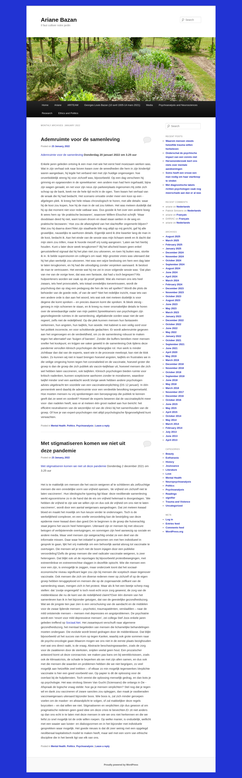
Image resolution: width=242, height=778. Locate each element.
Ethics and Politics (68, 113)
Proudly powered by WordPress (121, 764)
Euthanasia (172, 457)
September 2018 (175, 376)
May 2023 (171, 308)
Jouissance (172, 465)
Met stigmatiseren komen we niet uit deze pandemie (73, 466)
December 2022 (175, 320)
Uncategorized (174, 505)
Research (47, 113)
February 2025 (174, 244)
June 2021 (172, 348)
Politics (71, 425)
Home (45, 105)
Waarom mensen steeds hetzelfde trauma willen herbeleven (180, 145)
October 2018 (173, 372)
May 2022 (171, 332)
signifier (170, 497)
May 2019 (171, 356)
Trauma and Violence (178, 501)
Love (168, 473)
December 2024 (175, 252)
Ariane (57, 105)
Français (182, 214)
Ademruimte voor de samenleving (80, 139)
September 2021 (175, 344)
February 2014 (174, 427)
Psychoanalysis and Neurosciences (178, 105)
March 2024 (172, 280)
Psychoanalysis (84, 425)
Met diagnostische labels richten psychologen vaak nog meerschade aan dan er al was (183, 189)
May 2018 (171, 384)
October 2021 (173, 340)
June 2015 (172, 404)
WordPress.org (174, 531)
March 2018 (172, 388)
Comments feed (175, 527)
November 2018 (175, 368)
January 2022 (173, 336)
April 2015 (171, 412)
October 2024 (173, 260)
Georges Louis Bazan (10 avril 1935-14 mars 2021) (112, 105)
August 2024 (173, 268)
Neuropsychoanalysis (178, 481)
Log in (169, 519)
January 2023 (173, 316)
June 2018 (172, 380)
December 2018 (175, 364)
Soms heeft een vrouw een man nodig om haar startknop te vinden (183, 176)
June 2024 (172, 272)
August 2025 (173, 236)
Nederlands (183, 206)
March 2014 (172, 424)
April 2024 (171, 276)
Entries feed (173, 523)
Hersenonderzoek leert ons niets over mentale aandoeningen (181, 165)
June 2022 (172, 328)
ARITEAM (72, 105)
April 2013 (171, 440)
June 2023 (172, 304)
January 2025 (173, 248)
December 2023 (175, 288)
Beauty (170, 453)
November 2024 (175, 256)
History (170, 461)
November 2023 (175, 292)
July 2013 (171, 431)
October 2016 (173, 400)
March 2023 (172, 312)
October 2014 (173, 416)
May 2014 (171, 420)
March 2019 (172, 360)
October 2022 (173, 324)
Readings (171, 493)
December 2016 (175, 396)
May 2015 (171, 408)
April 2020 (171, 352)
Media (149, 105)
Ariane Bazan (59, 20)
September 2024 (175, 264)
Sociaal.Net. (73, 622)
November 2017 (175, 392)
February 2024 (174, 284)
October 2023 (173, 296)
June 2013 (172, 436)
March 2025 (172, 240)
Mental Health (58, 425)
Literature (171, 469)
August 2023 (173, 300)
